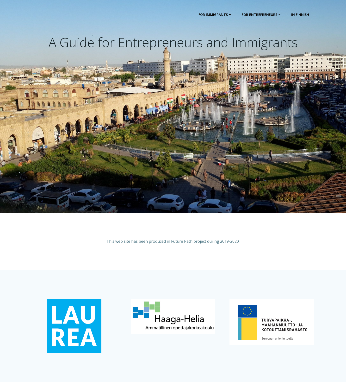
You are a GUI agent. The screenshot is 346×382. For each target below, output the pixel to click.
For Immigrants (215, 14)
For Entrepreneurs (262, 14)
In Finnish (300, 14)
